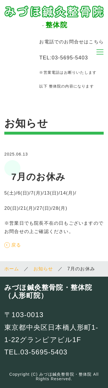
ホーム (11, 268)
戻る (16, 245)
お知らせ (43, 268)
